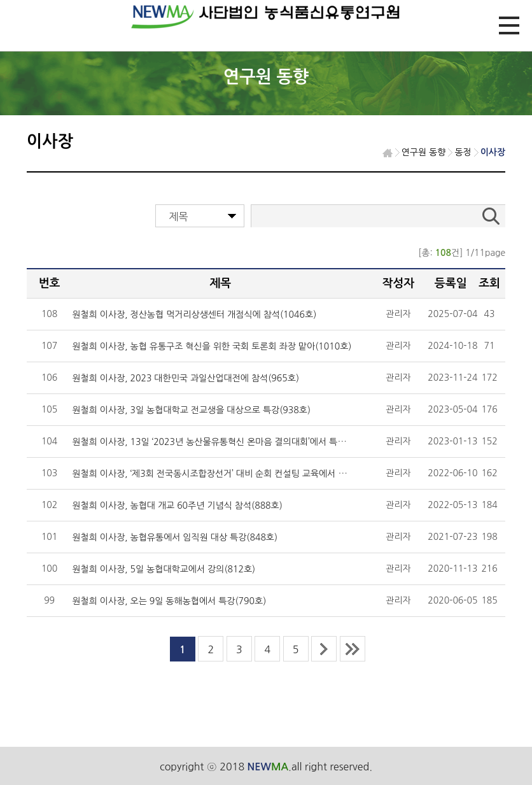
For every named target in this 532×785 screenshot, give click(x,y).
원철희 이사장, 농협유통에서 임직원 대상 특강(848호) (174, 537)
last (352, 648)
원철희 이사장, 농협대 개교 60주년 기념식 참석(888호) (177, 505)
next (324, 648)
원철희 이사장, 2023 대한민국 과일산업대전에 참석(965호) (185, 378)
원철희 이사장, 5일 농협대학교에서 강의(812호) (163, 569)
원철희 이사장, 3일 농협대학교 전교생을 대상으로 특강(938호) (191, 410)
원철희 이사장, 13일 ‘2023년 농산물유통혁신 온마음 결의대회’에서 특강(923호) (224, 441)
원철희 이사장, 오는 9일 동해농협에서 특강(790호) (169, 601)
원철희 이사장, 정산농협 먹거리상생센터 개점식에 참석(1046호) (194, 314)
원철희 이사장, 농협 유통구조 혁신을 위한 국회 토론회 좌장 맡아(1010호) (211, 346)
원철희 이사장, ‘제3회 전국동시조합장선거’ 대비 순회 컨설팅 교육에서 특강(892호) (229, 473)
